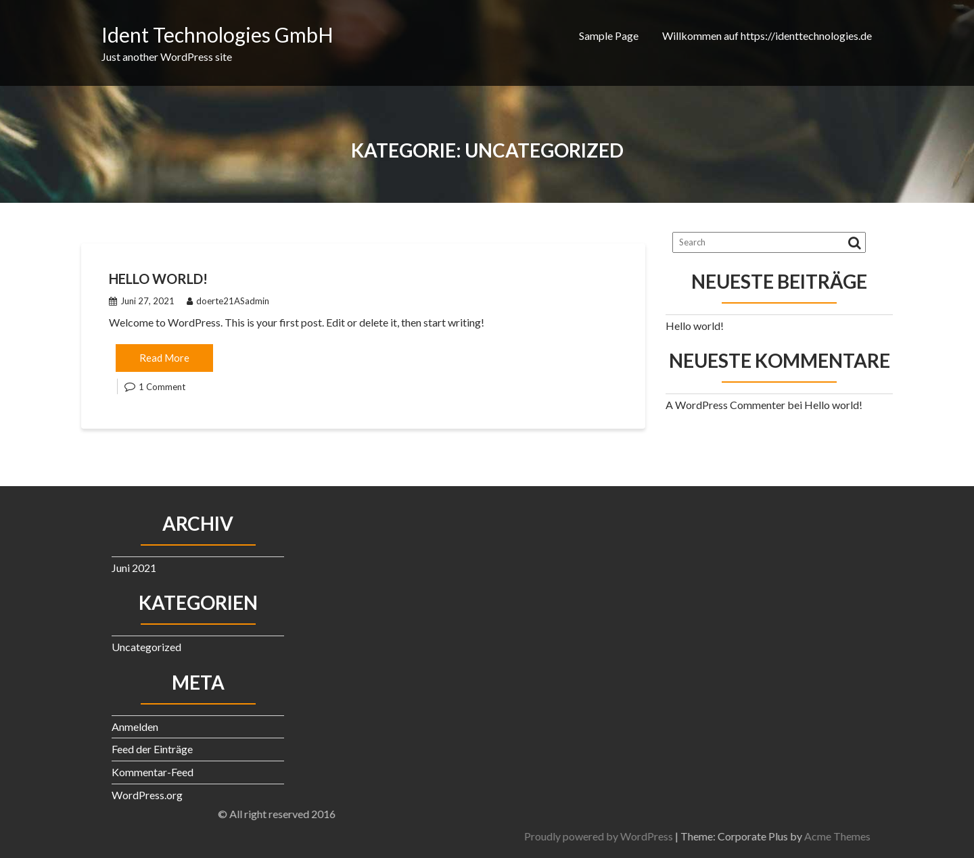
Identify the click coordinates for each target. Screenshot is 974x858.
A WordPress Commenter (725, 404)
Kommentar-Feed (152, 771)
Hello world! (158, 278)
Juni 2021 (134, 567)
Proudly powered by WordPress (738, 836)
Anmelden (135, 726)
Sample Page (609, 35)
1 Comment (162, 386)
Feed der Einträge (152, 748)
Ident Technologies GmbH (217, 34)
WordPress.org (147, 794)
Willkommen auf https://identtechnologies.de (767, 35)
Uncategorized (146, 646)
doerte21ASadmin (228, 300)
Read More (164, 358)
